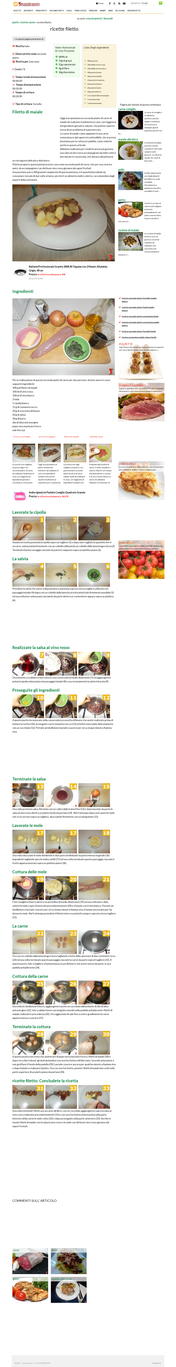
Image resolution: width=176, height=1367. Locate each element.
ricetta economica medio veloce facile (139, 337)
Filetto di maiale (27, 111)
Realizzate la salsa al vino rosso (41, 647)
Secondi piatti (57, 10)
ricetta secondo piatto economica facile (140, 316)
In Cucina (120, 10)
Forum (100, 3)
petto (16, 1279)
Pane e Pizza (80, 10)
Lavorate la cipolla (29, 512)
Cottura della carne (30, 976)
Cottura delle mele (29, 871)
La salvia (20, 558)
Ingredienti (22, 291)
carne (16, 1250)
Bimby (103, 10)
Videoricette (133, 10)
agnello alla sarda (62, 1279)
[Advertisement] (44, 18)
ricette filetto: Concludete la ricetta (45, 1080)
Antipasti (28, 10)
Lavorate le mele (27, 825)
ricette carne (27, 22)
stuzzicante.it (94, 18)
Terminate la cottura (31, 1026)
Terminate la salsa (29, 778)
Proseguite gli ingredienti (36, 690)
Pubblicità (156, 1363)
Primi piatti (41, 10)
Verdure (93, 10)
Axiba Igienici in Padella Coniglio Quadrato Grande (57, 492)
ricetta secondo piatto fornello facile (139, 331)
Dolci (69, 10)
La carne (20, 925)
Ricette (17, 10)
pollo (54, 1250)
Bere (110, 10)
